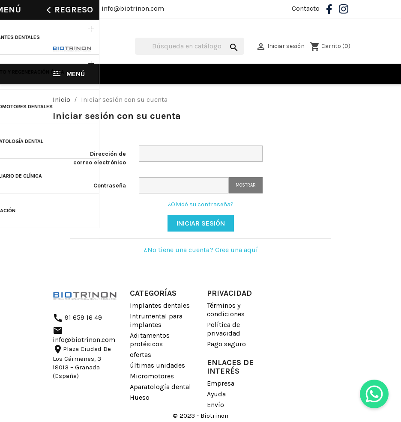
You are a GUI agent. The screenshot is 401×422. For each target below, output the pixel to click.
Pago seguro (226, 344)
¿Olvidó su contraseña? (200, 204)
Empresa (220, 383)
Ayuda (216, 394)
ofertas (140, 355)
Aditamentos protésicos (150, 339)
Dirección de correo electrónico (99, 158)
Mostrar (246, 185)
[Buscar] (189, 46)
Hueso (140, 397)
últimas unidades (157, 365)
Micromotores (152, 376)
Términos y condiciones (226, 309)
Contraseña (109, 185)
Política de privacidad (223, 329)
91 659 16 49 (71, 8)
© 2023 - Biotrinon (200, 415)
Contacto (306, 8)
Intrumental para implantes (156, 320)
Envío (215, 405)
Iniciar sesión (201, 223)
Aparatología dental (160, 387)
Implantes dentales (160, 305)
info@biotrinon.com (133, 8)
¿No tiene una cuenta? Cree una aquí (201, 250)
